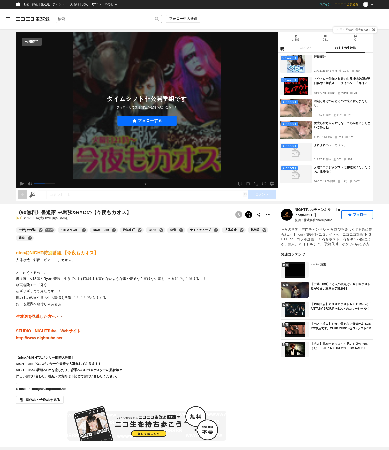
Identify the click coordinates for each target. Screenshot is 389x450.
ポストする (248, 214)
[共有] (258, 214)
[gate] (22, 194)
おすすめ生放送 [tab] (345, 48)
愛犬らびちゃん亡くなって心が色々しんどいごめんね (342, 125)
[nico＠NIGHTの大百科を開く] (84, 230)
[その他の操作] (268, 214)
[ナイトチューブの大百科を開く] (216, 230)
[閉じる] (374, 30)
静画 (35, 4)
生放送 (45, 4)
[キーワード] (109, 19)
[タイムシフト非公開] (238, 214)
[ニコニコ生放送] (33, 19)
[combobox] (109, 19)
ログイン (325, 4)
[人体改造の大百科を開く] (242, 230)
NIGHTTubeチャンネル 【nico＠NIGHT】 (317, 212)
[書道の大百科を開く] (30, 238)
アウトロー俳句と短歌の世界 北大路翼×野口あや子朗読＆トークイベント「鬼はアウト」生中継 (342, 81)
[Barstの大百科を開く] (161, 230)
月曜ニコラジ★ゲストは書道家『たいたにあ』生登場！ (342, 169)
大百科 (74, 4)
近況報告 (320, 57)
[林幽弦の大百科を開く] (264, 230)
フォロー (360, 214)
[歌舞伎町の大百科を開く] (140, 230)
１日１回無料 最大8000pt (353, 30)
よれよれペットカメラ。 (330, 145)
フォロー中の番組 (183, 19)
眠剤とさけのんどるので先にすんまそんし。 (340, 103)
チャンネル (60, 4)
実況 (85, 4)
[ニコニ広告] (32, 194)
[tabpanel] (325, 127)
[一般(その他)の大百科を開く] (41, 230)
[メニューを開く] (8, 19)
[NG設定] (282, 48)
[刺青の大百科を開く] (181, 230)
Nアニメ (96, 4)
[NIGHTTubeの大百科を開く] (114, 230)
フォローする (150, 120)
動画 (27, 4)
